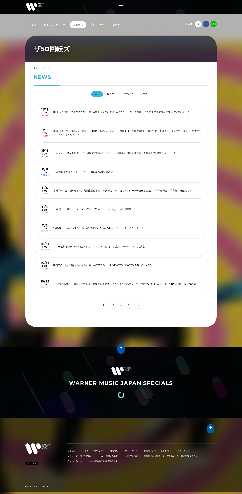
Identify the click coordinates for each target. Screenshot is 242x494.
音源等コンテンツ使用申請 (156, 449)
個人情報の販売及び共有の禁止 (103, 459)
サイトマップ (131, 449)
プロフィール (97, 24)
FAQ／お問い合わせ (108, 454)
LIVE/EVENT (128, 94)
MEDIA (149, 94)
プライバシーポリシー (92, 449)
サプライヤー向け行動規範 (79, 454)
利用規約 (114, 449)
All (92, 94)
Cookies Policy (74, 459)
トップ (32, 24)
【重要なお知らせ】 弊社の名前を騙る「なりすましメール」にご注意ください (161, 454)
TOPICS (108, 94)
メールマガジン (182, 449)
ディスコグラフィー (55, 24)
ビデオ (116, 24)
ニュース (78, 24)
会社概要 (71, 449)
